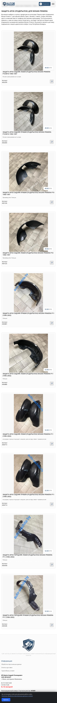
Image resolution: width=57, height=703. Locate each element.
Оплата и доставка (6, 667)
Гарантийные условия (7, 671)
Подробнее (52, 81)
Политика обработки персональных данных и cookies (17, 696)
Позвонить (46, 4)
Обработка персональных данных (11, 664)
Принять (6, 700)
